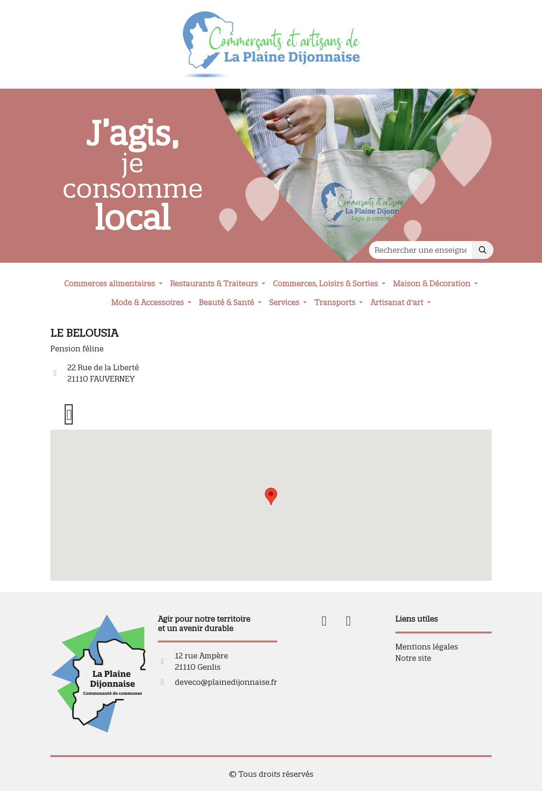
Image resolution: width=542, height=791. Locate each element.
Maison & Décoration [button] (432, 283)
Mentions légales (426, 646)
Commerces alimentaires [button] (110, 283)
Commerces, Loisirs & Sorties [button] (326, 283)
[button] (271, 496)
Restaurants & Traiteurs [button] (215, 283)
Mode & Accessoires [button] (148, 302)
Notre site (413, 658)
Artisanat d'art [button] (397, 302)
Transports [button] (335, 302)
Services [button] (285, 302)
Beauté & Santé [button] (227, 302)
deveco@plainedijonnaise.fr (226, 682)
